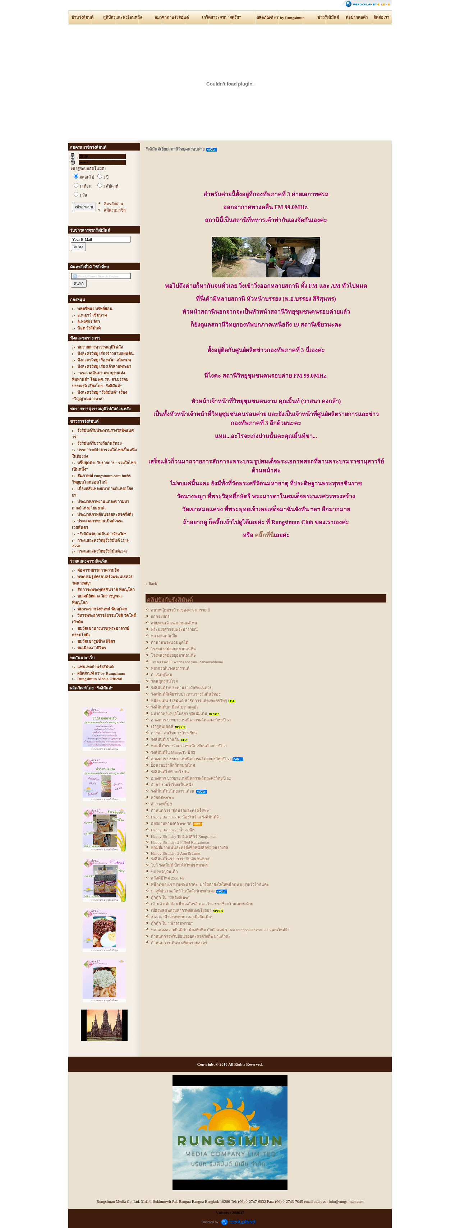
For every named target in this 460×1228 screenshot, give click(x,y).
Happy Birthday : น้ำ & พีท (172, 830)
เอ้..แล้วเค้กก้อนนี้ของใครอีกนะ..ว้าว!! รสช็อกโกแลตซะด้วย (202, 904)
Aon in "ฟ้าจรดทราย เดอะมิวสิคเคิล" (182, 917)
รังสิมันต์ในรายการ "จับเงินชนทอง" (181, 859)
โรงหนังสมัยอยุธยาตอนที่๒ (173, 649)
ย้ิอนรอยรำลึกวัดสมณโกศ (173, 765)
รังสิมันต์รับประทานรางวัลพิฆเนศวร (181, 687)
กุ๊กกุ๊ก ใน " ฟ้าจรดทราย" (172, 923)
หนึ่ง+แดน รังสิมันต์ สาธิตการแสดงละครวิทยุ (189, 700)
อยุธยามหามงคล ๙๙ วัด (171, 823)
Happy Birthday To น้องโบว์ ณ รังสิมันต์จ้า (186, 817)
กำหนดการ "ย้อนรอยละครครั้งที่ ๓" (181, 810)
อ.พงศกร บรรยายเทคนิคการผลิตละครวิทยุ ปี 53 (191, 759)
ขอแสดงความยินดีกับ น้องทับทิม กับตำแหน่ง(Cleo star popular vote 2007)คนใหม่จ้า (220, 930)
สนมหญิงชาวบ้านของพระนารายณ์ (180, 610)
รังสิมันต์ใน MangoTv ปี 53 (173, 752)
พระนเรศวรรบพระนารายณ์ (174, 629)
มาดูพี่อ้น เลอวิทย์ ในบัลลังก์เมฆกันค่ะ (183, 891)
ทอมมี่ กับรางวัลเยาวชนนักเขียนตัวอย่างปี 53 (189, 746)
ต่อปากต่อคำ (357, 17)
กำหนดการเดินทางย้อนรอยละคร (179, 943)
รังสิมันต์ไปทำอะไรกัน (170, 772)
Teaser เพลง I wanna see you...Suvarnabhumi (187, 662)
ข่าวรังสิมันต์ (328, 17)
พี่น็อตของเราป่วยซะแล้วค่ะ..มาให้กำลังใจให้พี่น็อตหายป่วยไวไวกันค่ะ (210, 884)
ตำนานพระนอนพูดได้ (169, 642)
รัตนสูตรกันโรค (164, 681)
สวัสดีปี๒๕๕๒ (162, 797)
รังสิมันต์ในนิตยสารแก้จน (172, 791)
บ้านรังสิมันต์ (82, 17)
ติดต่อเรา (381, 17)
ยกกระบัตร (160, 616)
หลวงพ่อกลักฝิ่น (164, 636)
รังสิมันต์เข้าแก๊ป (165, 739)
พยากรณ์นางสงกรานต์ (170, 668)
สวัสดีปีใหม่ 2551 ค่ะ (168, 878)
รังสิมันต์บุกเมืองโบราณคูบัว (174, 707)
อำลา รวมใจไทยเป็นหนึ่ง (172, 784)
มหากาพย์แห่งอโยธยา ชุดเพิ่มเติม (179, 713)
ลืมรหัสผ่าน (113, 204)
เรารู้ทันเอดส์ (162, 726)
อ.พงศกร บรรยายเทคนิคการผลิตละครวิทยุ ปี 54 (191, 720)
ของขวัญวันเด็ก (164, 871)
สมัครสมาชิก (115, 210)
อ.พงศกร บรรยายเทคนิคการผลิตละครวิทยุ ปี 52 (191, 778)
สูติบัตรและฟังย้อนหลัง (122, 17)
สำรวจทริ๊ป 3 (161, 804)
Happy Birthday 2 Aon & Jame (175, 853)
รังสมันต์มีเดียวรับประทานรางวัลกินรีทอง (185, 694)
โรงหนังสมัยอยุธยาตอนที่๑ (173, 655)
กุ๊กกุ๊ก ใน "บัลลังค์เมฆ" (170, 897)
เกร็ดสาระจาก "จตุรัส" (221, 17)
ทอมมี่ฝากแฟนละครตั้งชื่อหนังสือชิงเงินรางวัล (189, 847)
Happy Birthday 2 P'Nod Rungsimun (180, 842)
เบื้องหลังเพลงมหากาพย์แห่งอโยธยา (181, 910)
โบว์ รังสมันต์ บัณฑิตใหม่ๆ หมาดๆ (179, 865)
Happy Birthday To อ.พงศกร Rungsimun (184, 836)
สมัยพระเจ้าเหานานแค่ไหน (174, 623)
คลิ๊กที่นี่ (264, 535)
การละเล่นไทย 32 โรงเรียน (174, 733)
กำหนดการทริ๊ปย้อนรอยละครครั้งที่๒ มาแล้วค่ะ (190, 936)
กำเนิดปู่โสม (161, 675)
